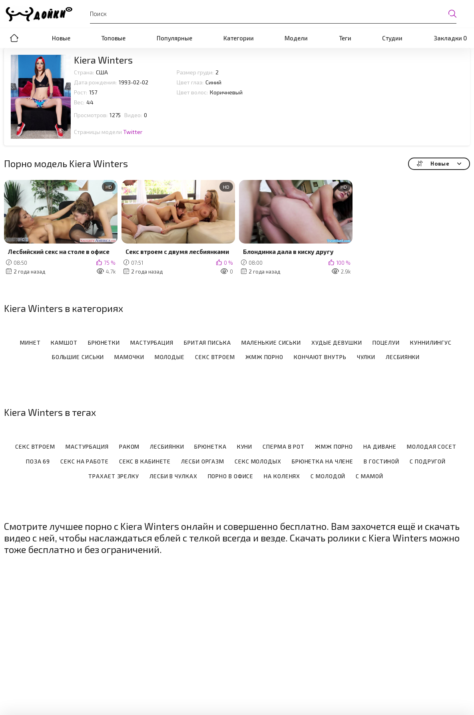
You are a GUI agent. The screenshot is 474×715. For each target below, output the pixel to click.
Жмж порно (334, 446)
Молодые (170, 357)
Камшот (64, 343)
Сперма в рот (284, 446)
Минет (30, 343)
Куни (245, 446)
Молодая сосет (431, 446)
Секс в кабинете (145, 461)
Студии (392, 38)
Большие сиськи (78, 357)
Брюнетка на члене (322, 461)
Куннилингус (431, 343)
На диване (379, 446)
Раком (129, 446)
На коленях (282, 476)
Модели (296, 38)
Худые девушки (336, 343)
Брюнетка (210, 446)
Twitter (132, 131)
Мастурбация (151, 343)
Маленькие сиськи (271, 343)
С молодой (328, 476)
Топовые (113, 38)
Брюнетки (104, 343)
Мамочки (129, 357)
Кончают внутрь (320, 357)
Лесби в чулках (173, 476)
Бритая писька (207, 343)
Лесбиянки (403, 357)
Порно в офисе (231, 476)
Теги (345, 38)
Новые (61, 38)
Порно (14, 38)
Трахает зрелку (113, 476)
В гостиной (381, 461)
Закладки (450, 38)
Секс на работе (84, 461)
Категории (238, 38)
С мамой (369, 476)
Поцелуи (386, 343)
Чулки (366, 357)
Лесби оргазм (202, 461)
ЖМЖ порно (264, 357)
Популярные (174, 38)
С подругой (428, 461)
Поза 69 (38, 461)
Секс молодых (258, 461)
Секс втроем (215, 357)
